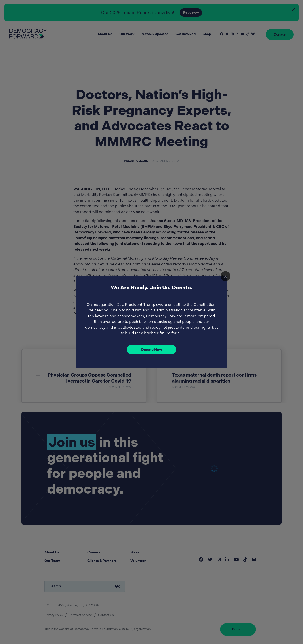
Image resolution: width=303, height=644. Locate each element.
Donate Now (151, 349)
